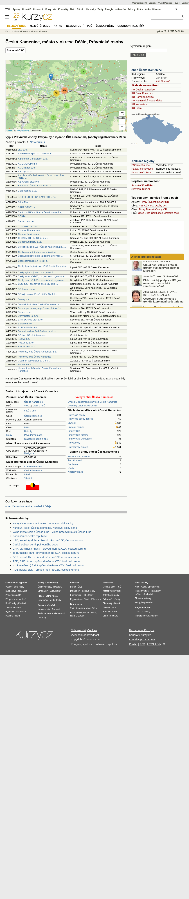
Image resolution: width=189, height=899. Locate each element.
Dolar (57, 591)
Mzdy (91, 595)
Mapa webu (146, 602)
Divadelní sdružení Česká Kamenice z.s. (39, 304)
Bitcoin (80, 9)
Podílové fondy (88, 591)
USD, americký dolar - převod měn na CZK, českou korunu (48, 540)
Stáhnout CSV (15, 50)
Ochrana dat (78, 630)
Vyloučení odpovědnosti (85, 634)
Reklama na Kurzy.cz (141, 630)
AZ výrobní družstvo (28, 181)
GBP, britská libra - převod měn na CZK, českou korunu (46, 557)
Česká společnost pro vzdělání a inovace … (41, 255)
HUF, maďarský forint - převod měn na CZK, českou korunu (48, 565)
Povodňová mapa (33, 435)
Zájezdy (152, 3)
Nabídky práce (75, 471)
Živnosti (72, 423)
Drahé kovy (76, 604)
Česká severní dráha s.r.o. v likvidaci (37, 252)
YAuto (160, 3)
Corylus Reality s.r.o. (28, 234)
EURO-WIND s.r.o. (27, 327)
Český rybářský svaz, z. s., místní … (37, 272)
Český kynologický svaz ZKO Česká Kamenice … (42, 267)
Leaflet (9, 130)
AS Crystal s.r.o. (26, 171)
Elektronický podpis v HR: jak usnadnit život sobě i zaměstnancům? (162, 284)
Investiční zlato (83, 608)
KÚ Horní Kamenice (142, 96)
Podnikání (108, 582)
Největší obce (40, 25)
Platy (58, 600)
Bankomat (73, 464)
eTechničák (148, 594)
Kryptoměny (76, 599)
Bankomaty (52, 582)
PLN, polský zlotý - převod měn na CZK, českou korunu (46, 569)
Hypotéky (91, 9)
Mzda (52, 600)
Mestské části (171, 212)
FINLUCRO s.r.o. (27, 346)
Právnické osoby (76, 415)
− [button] (122, 127)
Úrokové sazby (45, 587)
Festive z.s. (24, 339)
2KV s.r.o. (23, 149)
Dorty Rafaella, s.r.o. (28, 316)
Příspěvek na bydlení (15, 599)
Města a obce (109, 587)
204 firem (161, 77)
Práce (140, 9)
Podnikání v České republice (30, 536)
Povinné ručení (12, 615)
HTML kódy (154, 644)
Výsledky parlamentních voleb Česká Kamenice (92, 401)
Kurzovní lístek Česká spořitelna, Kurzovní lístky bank (45, 527)
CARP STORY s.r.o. (28, 207)
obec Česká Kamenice (146, 70)
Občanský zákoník (111, 603)
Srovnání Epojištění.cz (143, 185)
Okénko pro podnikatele (146, 256)
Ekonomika (75, 595)
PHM (79, 612)
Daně (105, 615)
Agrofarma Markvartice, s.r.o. (33, 158)
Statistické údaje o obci (36, 439)
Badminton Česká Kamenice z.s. (35, 185)
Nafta (93, 612)
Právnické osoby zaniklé (80, 418)
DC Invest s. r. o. (26, 289)
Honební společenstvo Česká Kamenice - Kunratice (39, 369)
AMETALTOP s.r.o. (27, 163)
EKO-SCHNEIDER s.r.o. (30, 319)
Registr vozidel (142, 591)
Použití (133, 644)
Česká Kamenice (33, 416)
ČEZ (80, 587)
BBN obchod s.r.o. (27, 190)
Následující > (38, 142)
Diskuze (156, 9)
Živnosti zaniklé (76, 427)
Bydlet (177, 3)
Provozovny (74, 442)
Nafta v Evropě (77, 615)
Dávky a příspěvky (47, 605)
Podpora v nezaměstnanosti (51, 613)
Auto (137, 587)
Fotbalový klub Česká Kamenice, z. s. (37, 351)
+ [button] (122, 121)
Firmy (144, 202)
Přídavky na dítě (13, 595)
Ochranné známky (111, 599)
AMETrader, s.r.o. (27, 167)
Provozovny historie (78, 447)
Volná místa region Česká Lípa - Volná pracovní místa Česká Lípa (52, 531)
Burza (73, 587)
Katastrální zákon (141, 172)
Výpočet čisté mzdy (14, 587)
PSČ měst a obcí (140, 165)
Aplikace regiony (142, 161)
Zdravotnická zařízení (79, 456)
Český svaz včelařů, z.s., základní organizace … (43, 280)
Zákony (131, 9)
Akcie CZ (26, 9)
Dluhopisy (75, 591)
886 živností (163, 81)
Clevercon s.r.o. (26, 221)
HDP (85, 595)
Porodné (56, 609)
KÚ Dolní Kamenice (142, 93)
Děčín (27, 427)
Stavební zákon (110, 611)
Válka (147, 9)
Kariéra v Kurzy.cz (140, 634)
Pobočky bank (75, 460)
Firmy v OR (74, 431)
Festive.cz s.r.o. (26, 342)
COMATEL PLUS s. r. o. (30, 226)
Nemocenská (44, 609)
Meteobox (168, 3)
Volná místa (51, 596)
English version (143, 607)
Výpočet (23, 582)
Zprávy (16, 9)
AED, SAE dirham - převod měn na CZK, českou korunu (46, 561)
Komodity (63, 9)
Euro (52, 591)
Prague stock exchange (146, 615)
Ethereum (96, 599)
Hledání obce (16, 25)
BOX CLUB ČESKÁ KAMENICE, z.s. (37, 197)
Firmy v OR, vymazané (80, 438)
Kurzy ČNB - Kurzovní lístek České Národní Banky (43, 523)
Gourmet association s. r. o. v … (34, 360)
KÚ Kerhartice (139, 104)
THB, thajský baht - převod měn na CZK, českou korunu (46, 552)
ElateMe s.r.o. (25, 323)
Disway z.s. (24, 299)
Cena (144, 587)
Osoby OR (163, 202)
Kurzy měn (50, 9)
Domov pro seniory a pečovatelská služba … (41, 308)
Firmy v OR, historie (78, 435)
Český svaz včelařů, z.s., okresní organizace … (42, 276)
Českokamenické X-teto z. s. (33, 261)
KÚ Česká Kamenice (143, 89)
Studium (185, 3)
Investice (74, 582)
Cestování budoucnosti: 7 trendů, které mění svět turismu (163, 302)
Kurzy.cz (9, 31)
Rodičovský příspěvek (15, 603)
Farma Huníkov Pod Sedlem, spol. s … (38, 331)
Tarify (100, 9)
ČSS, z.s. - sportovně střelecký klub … (38, 284)
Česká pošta (105, 25)
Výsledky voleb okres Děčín (82, 405)
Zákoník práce (109, 607)
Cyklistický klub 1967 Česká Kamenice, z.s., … (42, 246)
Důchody (42, 617)
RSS (142, 644)
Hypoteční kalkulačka (15, 611)
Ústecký (28, 431)
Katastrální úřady (111, 595)
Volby (137, 602)
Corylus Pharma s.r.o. (29, 230)
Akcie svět (38, 9)
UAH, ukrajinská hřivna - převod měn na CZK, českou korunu (49, 548)
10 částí (28, 478)
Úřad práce (43, 600)
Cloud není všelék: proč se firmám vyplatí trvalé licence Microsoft (161, 269)
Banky (41, 582)
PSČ (89, 25)
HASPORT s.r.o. (26, 364)
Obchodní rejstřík (139, 3)
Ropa (72, 612)
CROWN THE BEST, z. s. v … (33, 238)
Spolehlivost (153, 587)
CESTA (22, 216)
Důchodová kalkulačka (16, 591)
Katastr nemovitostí (145, 85)
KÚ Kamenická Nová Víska (146, 100)
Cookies (92, 630)
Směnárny (43, 591)
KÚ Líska (136, 108)
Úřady (71, 468)
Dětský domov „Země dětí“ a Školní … (38, 294)
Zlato (72, 9)
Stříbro (95, 608)
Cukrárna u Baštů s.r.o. (30, 241)
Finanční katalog (143, 598)
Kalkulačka (120, 9)
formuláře (113, 615)
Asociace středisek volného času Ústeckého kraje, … (41, 176)
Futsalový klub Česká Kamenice (34, 356)
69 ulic (27, 474)
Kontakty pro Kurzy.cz (142, 639)
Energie (109, 9)
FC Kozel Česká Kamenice (32, 335)
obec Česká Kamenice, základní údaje (28, 506)
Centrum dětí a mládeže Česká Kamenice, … (41, 212)
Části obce (157, 212)
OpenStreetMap (23, 130)
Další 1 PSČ (39, 405)
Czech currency (142, 611)
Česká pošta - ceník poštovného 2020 (35, 544)
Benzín (86, 612)
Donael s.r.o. (24, 312)
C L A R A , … (25, 202)
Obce (141, 212)
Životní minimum (13, 607)
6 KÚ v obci (30, 410)
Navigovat (29, 453)
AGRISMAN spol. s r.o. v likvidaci (35, 153)
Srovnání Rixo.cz (140, 189)
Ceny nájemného (33, 466)
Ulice (147, 212)
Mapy (9, 435)
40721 (27, 405)
